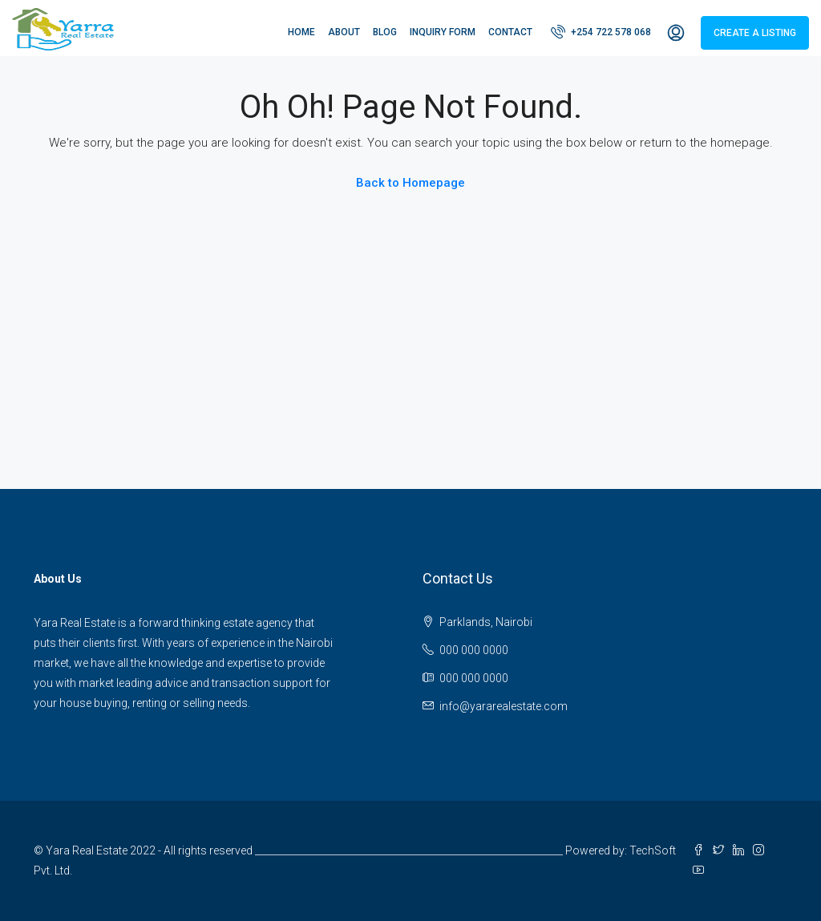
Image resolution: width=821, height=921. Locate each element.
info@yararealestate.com (503, 706)
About (344, 32)
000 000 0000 (473, 650)
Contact (510, 32)
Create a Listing (755, 32)
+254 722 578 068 (601, 31)
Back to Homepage (410, 183)
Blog (385, 32)
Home (301, 32)
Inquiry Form (442, 32)
